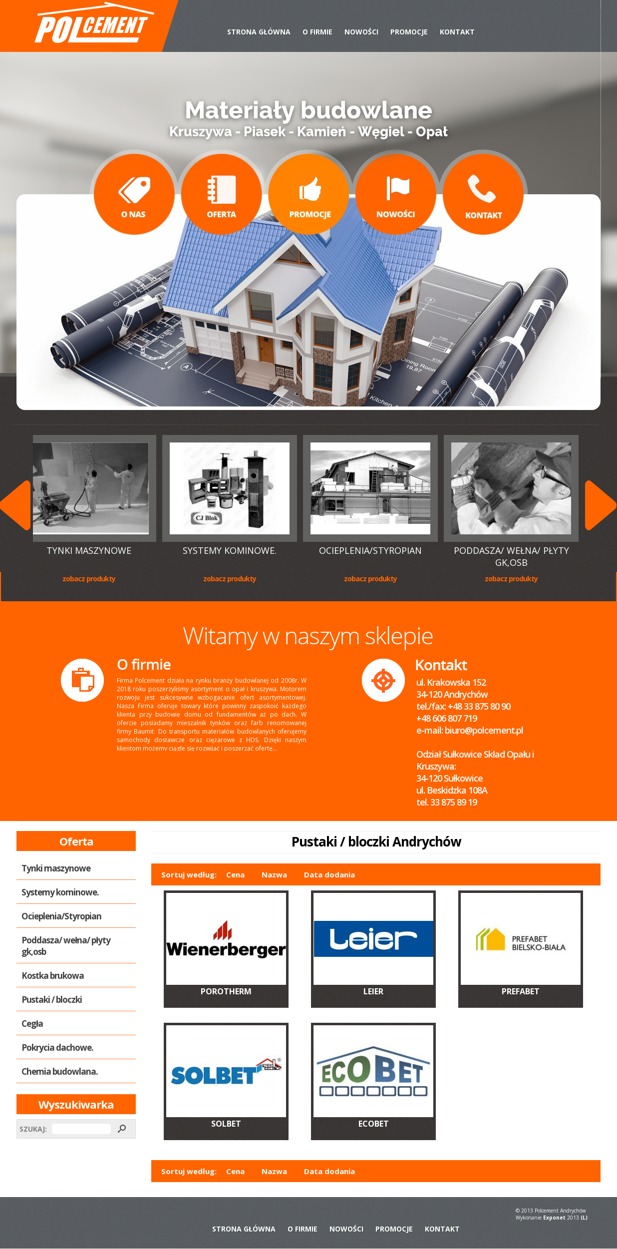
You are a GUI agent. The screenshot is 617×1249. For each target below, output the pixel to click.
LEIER (373, 991)
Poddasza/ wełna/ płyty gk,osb (512, 556)
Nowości (361, 31)
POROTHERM (226, 991)
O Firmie (317, 31)
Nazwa (274, 874)
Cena (235, 874)
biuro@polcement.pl (484, 730)
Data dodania (329, 874)
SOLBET (226, 1124)
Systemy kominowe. (231, 550)
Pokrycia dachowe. (57, 1047)
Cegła (32, 1023)
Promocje (409, 31)
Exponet (554, 1217)
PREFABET (521, 991)
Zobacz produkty (89, 578)
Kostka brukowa (52, 975)
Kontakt (457, 31)
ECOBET (373, 1124)
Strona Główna (259, 31)
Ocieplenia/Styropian (371, 550)
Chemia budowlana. (59, 1071)
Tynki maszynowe (89, 550)
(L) (584, 1217)
